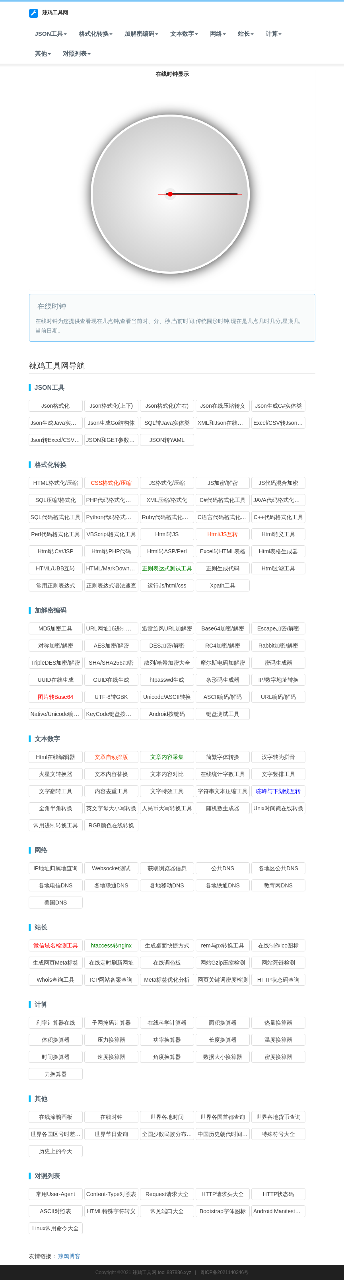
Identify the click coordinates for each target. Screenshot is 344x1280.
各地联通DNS (111, 885)
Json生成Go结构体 (111, 423)
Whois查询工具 (55, 980)
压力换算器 (111, 1040)
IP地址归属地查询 (55, 868)
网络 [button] (218, 33)
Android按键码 (167, 714)
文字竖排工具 (278, 774)
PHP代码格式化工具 (111, 500)
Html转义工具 (278, 534)
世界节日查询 (111, 1134)
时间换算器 (56, 1057)
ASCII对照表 (55, 1211)
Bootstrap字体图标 (223, 1211)
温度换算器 (278, 1040)
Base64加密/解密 (222, 628)
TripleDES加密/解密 (55, 662)
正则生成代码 (222, 568)
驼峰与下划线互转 (278, 791)
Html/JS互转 (222, 534)
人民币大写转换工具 (167, 808)
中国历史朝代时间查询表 (228, 1134)
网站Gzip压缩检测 (222, 962)
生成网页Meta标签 (55, 962)
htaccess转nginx (111, 945)
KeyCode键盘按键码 (111, 714)
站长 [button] (246, 33)
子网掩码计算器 (111, 1022)
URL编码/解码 (278, 697)
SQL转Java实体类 (167, 423)
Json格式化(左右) (167, 406)
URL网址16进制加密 (111, 628)
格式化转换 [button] (96, 33)
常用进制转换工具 (55, 825)
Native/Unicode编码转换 (61, 714)
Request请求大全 (167, 1194)
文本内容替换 (111, 774)
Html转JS (167, 534)
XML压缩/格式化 (166, 500)
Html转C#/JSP (55, 551)
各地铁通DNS (223, 885)
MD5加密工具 (56, 628)
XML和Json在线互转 (223, 423)
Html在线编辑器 (55, 757)
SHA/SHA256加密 (111, 662)
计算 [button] (274, 33)
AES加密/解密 (111, 645)
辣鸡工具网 (48, 13)
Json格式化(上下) (111, 406)
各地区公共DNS (278, 868)
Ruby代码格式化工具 (168, 517)
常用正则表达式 (55, 585)
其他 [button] (43, 53)
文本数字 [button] (184, 33)
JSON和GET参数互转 (113, 440)
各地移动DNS (167, 885)
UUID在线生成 (55, 680)
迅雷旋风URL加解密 (167, 628)
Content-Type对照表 (111, 1194)
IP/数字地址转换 (278, 680)
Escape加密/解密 (278, 628)
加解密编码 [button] (141, 33)
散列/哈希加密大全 (167, 662)
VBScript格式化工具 (111, 534)
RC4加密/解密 (222, 645)
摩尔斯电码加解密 (222, 662)
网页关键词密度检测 (223, 980)
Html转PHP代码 (111, 551)
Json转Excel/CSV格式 (58, 440)
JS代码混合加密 (278, 483)
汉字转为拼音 (278, 757)
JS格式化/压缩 (167, 483)
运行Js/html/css (167, 585)
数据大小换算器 (222, 1057)
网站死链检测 (278, 962)
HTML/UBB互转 (55, 568)
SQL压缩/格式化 (55, 500)
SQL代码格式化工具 (56, 517)
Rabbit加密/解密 (278, 645)
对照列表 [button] (77, 53)
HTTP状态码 (278, 1194)
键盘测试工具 (222, 714)
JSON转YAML (167, 440)
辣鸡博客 (69, 1256)
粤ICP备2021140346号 (224, 1272)
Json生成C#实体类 (278, 406)
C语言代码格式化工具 (225, 517)
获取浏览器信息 (167, 868)
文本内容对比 (167, 774)
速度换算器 (111, 1057)
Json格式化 (55, 406)
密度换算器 (278, 1057)
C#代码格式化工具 (223, 500)
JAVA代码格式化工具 (279, 500)
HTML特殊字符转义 (111, 1211)
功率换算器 (167, 1040)
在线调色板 (167, 962)
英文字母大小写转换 (111, 808)
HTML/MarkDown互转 (113, 568)
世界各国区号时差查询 (58, 1134)
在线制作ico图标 (278, 945)
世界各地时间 (167, 1117)
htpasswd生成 (167, 680)
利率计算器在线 (55, 1022)
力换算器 (56, 1074)
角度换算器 (167, 1057)
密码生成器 (278, 662)
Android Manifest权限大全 (285, 1211)
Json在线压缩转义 (222, 406)
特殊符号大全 (278, 1134)
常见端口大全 (167, 1211)
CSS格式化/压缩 (111, 483)
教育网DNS (278, 885)
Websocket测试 (111, 868)
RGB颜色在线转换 (111, 825)
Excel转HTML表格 (222, 551)
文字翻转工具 (55, 791)
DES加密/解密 (167, 645)
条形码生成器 (222, 680)
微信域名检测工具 (55, 945)
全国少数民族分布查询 (170, 1134)
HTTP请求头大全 (223, 1194)
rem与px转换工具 (222, 945)
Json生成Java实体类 (56, 423)
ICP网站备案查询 (111, 980)
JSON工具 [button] (51, 33)
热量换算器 (278, 1022)
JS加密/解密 (223, 483)
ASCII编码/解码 (223, 697)
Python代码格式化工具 (114, 517)
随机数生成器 (222, 808)
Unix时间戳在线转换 (278, 808)
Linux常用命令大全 (55, 1228)
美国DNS (55, 902)
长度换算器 (223, 1040)
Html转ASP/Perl (167, 551)
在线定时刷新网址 (111, 962)
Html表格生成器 (278, 551)
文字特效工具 (167, 791)
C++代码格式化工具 (278, 517)
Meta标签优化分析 (167, 980)
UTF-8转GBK (111, 697)
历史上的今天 (55, 1151)
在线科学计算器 (167, 1022)
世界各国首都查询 (222, 1117)
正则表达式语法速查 (111, 585)
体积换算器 (56, 1040)
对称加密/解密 (55, 645)
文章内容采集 (167, 757)
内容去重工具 (111, 791)
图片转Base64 (55, 697)
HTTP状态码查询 (278, 980)
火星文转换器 (55, 774)
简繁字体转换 (222, 757)
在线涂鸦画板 (55, 1117)
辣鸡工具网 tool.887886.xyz (161, 1272)
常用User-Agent (55, 1194)
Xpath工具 (223, 585)
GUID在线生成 (111, 680)
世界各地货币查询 (278, 1117)
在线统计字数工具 (222, 774)
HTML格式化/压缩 (55, 483)
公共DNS (222, 868)
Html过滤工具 (278, 568)
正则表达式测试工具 (167, 568)
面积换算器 (223, 1022)
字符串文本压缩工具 (223, 791)
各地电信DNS (56, 885)
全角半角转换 (55, 808)
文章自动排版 (111, 757)
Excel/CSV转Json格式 (280, 423)
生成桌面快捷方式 (167, 945)
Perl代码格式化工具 (55, 534)
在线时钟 (111, 1117)
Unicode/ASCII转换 (167, 697)
